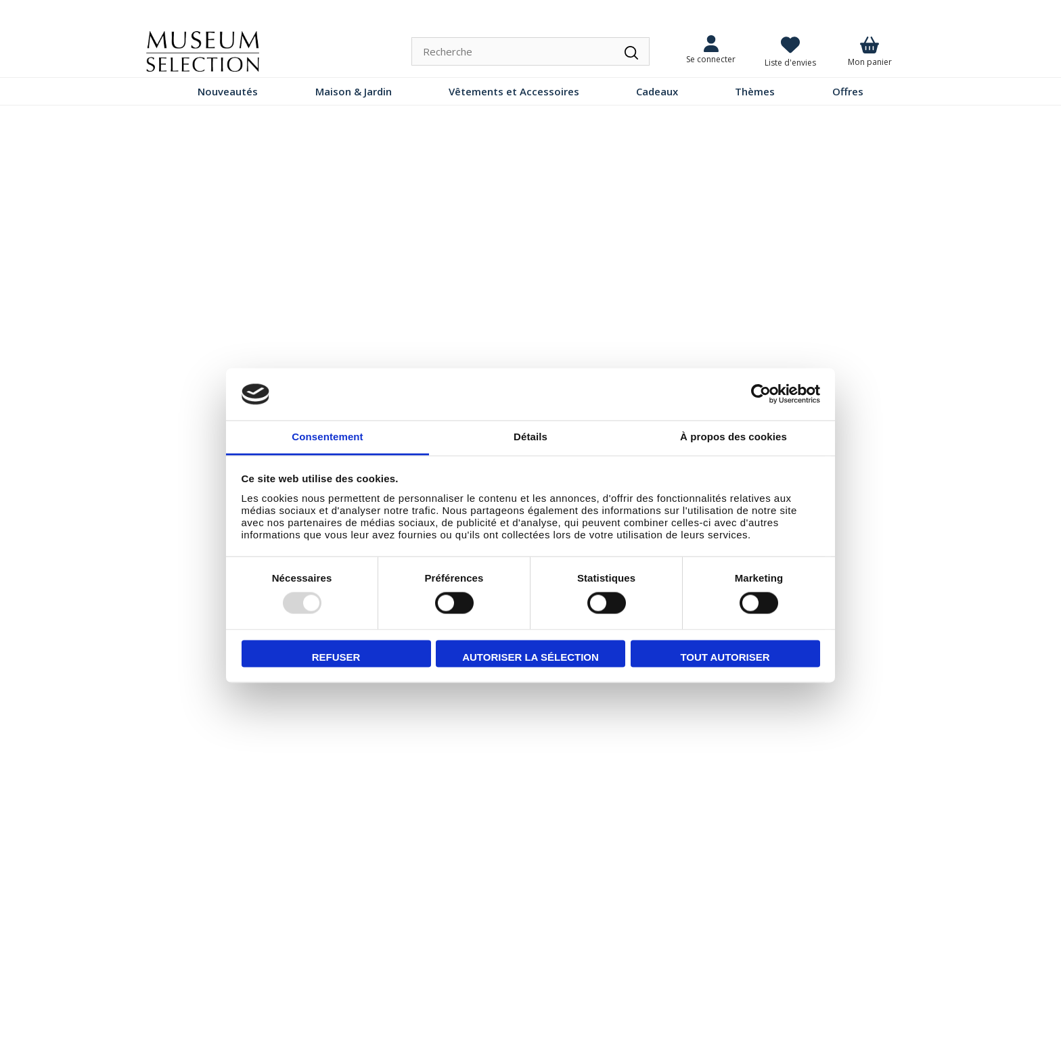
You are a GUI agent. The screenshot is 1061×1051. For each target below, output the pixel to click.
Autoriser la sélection (530, 657)
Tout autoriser (724, 657)
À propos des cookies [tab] (733, 436)
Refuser (336, 657)
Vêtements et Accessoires (514, 91)
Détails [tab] (530, 436)
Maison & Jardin (353, 91)
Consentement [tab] (327, 436)
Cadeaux (657, 91)
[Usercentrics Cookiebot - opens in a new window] (761, 394)
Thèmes (755, 91)
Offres (847, 91)
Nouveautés (228, 91)
